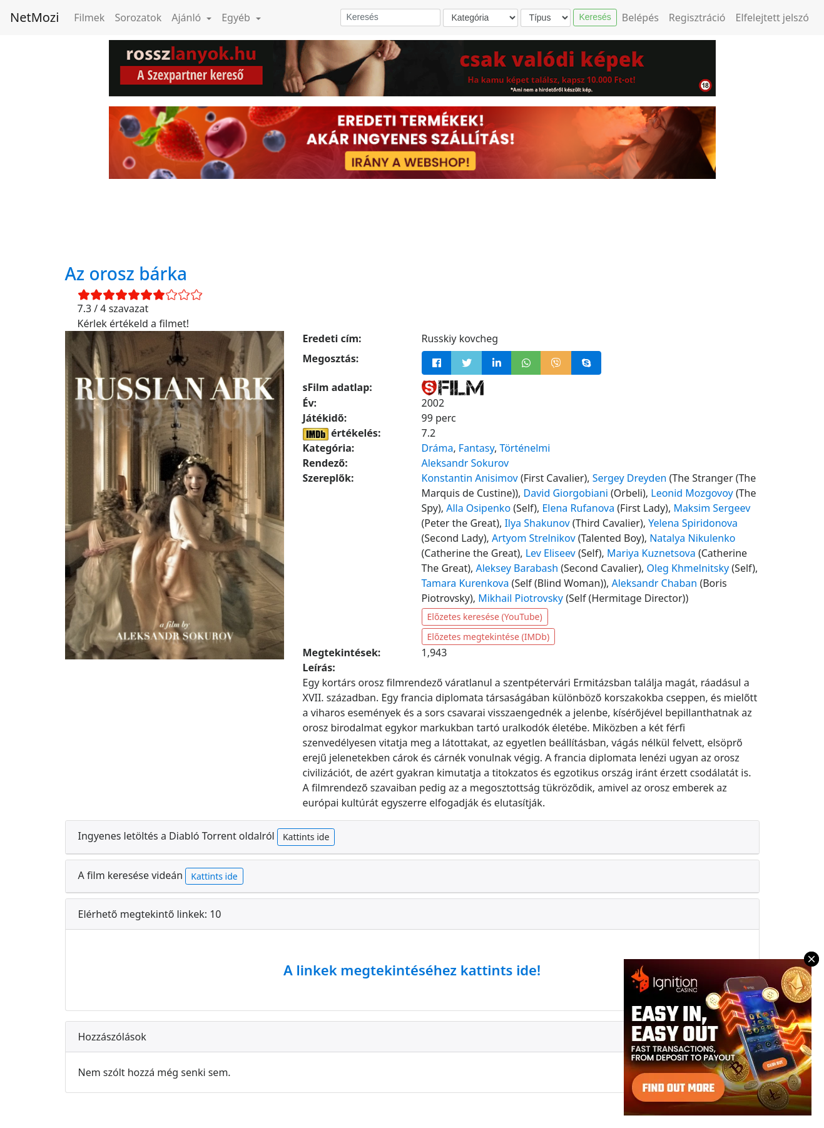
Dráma (438, 448)
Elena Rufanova (578, 508)
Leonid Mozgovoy (692, 493)
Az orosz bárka (126, 273)
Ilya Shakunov (536, 523)
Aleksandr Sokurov (465, 463)
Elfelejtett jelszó (773, 17)
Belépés (640, 17)
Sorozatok (137, 17)
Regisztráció (697, 17)
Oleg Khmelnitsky (687, 568)
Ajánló (187, 17)
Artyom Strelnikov (534, 538)
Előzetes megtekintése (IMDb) (488, 637)
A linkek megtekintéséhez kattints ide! (412, 969)
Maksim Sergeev (711, 508)
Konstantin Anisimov (470, 478)
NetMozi (34, 17)
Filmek (89, 17)
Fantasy (476, 448)
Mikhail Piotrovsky (520, 598)
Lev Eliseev (551, 553)
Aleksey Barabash (517, 568)
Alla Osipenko (478, 508)
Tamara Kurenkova (465, 583)
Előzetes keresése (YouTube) (484, 616)
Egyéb (237, 17)
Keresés (595, 17)
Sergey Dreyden (630, 478)
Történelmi (524, 448)
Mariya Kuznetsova (651, 553)
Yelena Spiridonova (693, 523)
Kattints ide (306, 837)
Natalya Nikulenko (692, 538)
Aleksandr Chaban (654, 583)
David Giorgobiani (566, 493)
